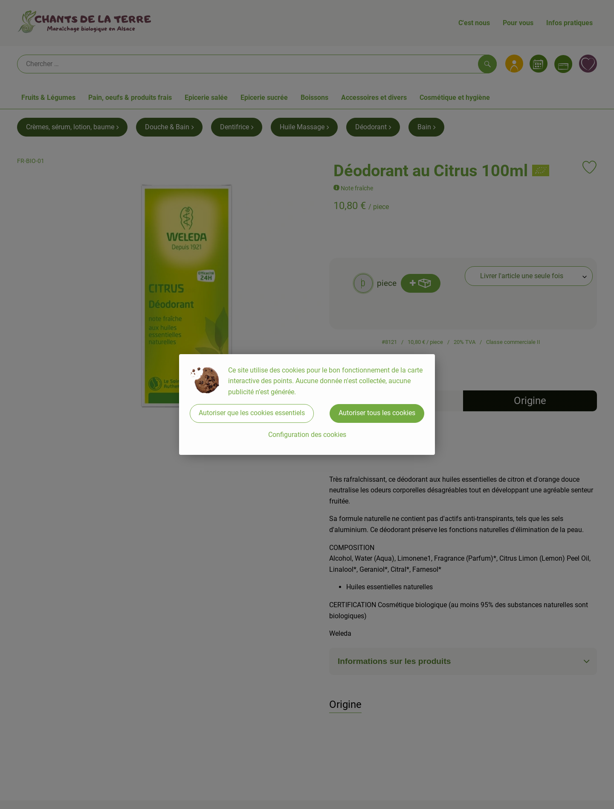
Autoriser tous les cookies (377, 413)
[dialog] (307, 404)
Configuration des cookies (307, 435)
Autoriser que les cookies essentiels (252, 413)
